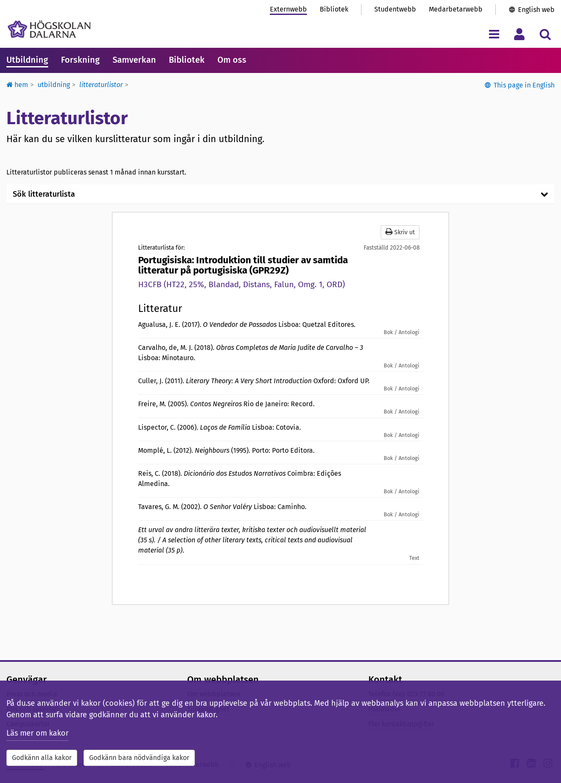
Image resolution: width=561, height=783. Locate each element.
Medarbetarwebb (456, 9)
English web (536, 10)
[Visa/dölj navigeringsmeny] (493, 34)
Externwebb (288, 9)
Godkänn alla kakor (42, 758)
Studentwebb (395, 9)
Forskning (80, 60)
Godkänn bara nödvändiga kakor (139, 758)
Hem (17, 85)
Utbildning (27, 60)
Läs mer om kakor (37, 733)
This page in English (524, 85)
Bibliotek (334, 9)
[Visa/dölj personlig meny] (519, 34)
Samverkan (134, 60)
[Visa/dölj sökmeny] (545, 34)
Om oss (231, 60)
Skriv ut (400, 232)
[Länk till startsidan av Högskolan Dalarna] (49, 29)
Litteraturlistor (101, 85)
